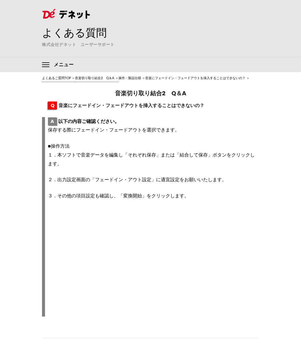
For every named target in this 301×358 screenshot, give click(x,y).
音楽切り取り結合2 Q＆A (94, 78)
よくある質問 (74, 33)
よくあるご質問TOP (56, 78)
